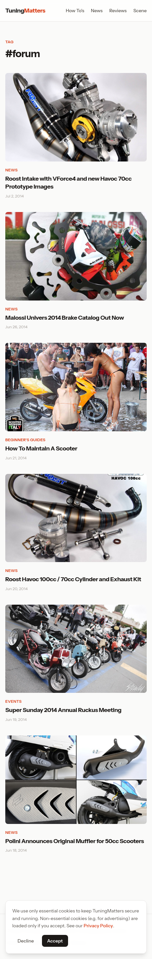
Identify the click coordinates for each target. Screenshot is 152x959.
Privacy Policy (98, 926)
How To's (75, 11)
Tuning (25, 10)
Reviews (118, 11)
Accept (55, 941)
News (97, 11)
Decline (26, 941)
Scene (140, 11)
